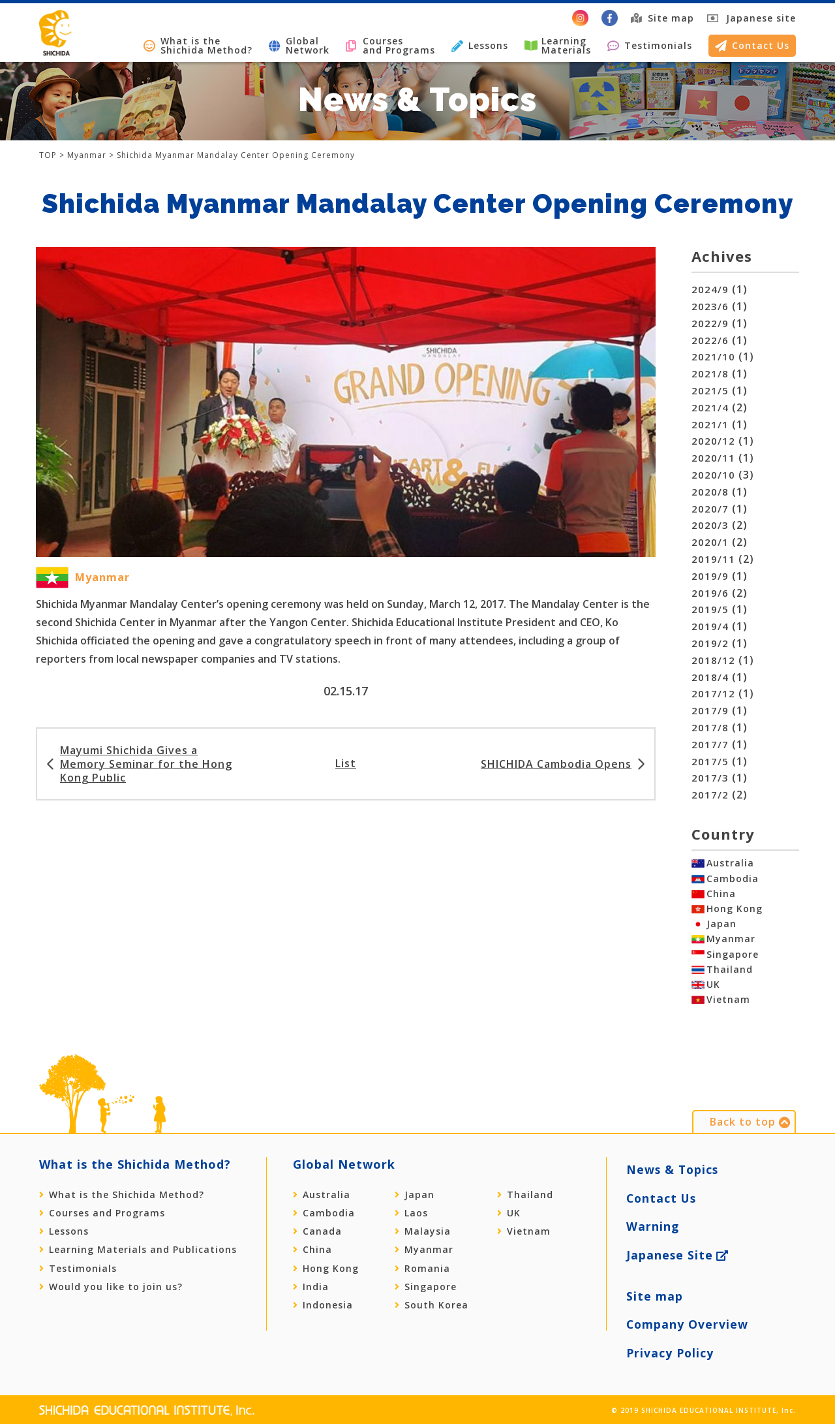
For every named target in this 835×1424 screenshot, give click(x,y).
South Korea (431, 1338)
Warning (653, 1243)
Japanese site (761, 18)
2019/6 (708, 593)
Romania (422, 1301)
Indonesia (323, 1338)
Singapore (732, 974)
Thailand (729, 992)
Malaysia (423, 1264)
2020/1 (708, 542)
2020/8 (708, 492)
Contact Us (752, 45)
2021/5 (708, 391)
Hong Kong (734, 919)
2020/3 (708, 525)
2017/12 (711, 694)
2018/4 (708, 677)
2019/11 (711, 559)
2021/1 (708, 425)
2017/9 (708, 710)
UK (713, 1011)
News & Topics (673, 1197)
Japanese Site (677, 1266)
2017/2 (708, 795)
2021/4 (708, 408)
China (721, 900)
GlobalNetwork (299, 45)
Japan (721, 937)
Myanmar (730, 955)
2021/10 (711, 357)
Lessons (479, 45)
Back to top (750, 1154)
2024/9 (708, 289)
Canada (317, 1264)
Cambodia (732, 882)
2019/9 (708, 576)
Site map (662, 18)
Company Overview (688, 1321)
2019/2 (708, 643)
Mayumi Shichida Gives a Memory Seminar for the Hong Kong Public (146, 758)
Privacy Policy (671, 1344)
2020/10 (711, 475)
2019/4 (708, 626)
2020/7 (708, 509)
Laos (411, 1246)
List (345, 759)
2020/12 (711, 441)
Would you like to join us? (111, 1319)
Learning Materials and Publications (138, 1282)
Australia (730, 863)
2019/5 (708, 609)
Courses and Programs (390, 45)
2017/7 (708, 744)
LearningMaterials (557, 45)
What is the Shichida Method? (198, 45)
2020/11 (711, 458)
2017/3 (708, 778)
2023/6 (708, 306)
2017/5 (708, 761)
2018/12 (711, 660)
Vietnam (728, 1029)
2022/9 (708, 323)
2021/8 (708, 374)
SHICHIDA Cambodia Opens (556, 759)
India (311, 1319)
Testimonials (649, 45)
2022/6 (708, 340)
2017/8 (708, 727)
